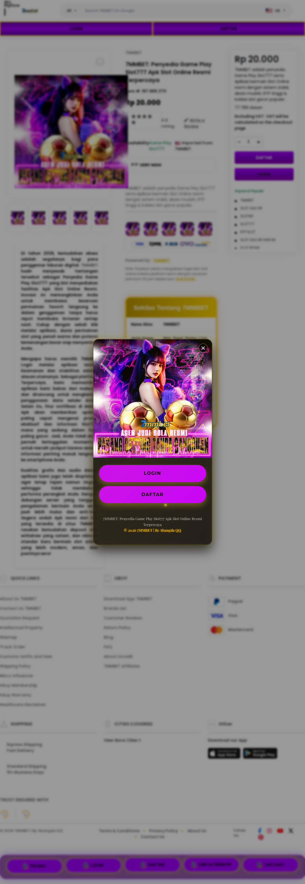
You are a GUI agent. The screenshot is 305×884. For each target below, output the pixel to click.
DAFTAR (153, 494)
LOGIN (152, 473)
